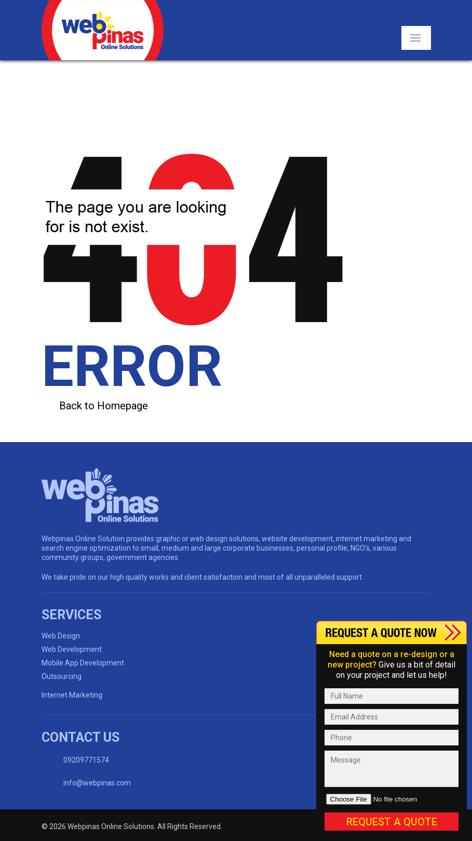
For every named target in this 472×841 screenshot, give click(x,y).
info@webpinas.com (97, 783)
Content (391, 632)
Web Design (61, 636)
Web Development (72, 649)
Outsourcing (62, 676)
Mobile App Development (83, 663)
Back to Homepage (103, 405)
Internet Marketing (72, 695)
